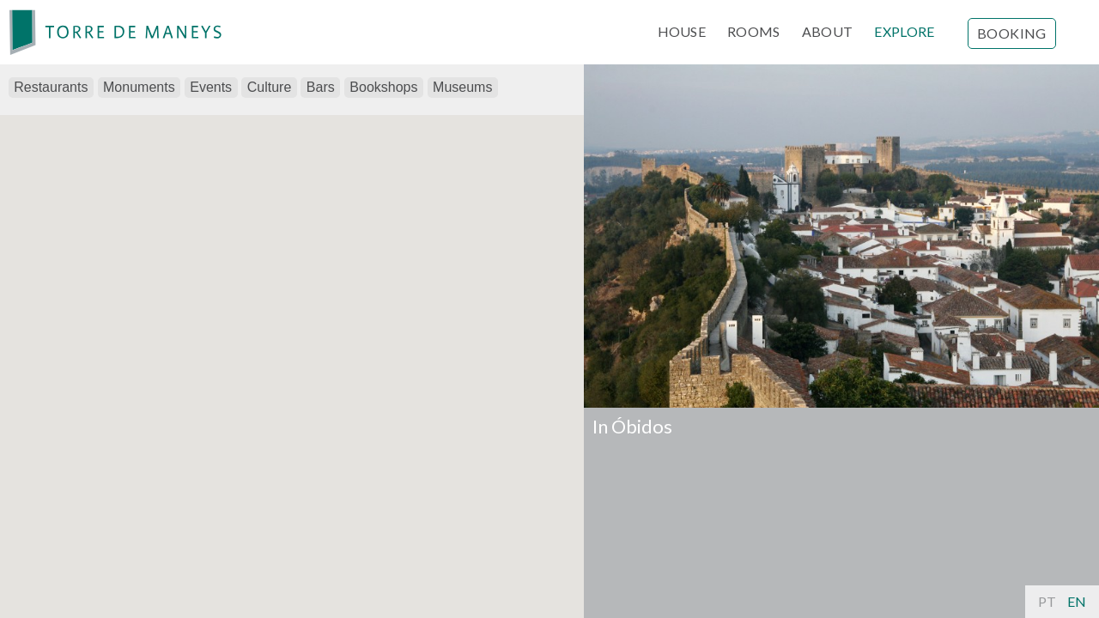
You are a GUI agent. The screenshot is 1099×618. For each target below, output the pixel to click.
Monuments (139, 87)
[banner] (116, 32)
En (1076, 601)
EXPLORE (904, 31)
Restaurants (51, 87)
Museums (462, 87)
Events (211, 87)
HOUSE (682, 31)
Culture (269, 87)
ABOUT (827, 31)
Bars (321, 87)
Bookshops (383, 87)
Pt (1047, 601)
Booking (1012, 33)
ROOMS (753, 31)
